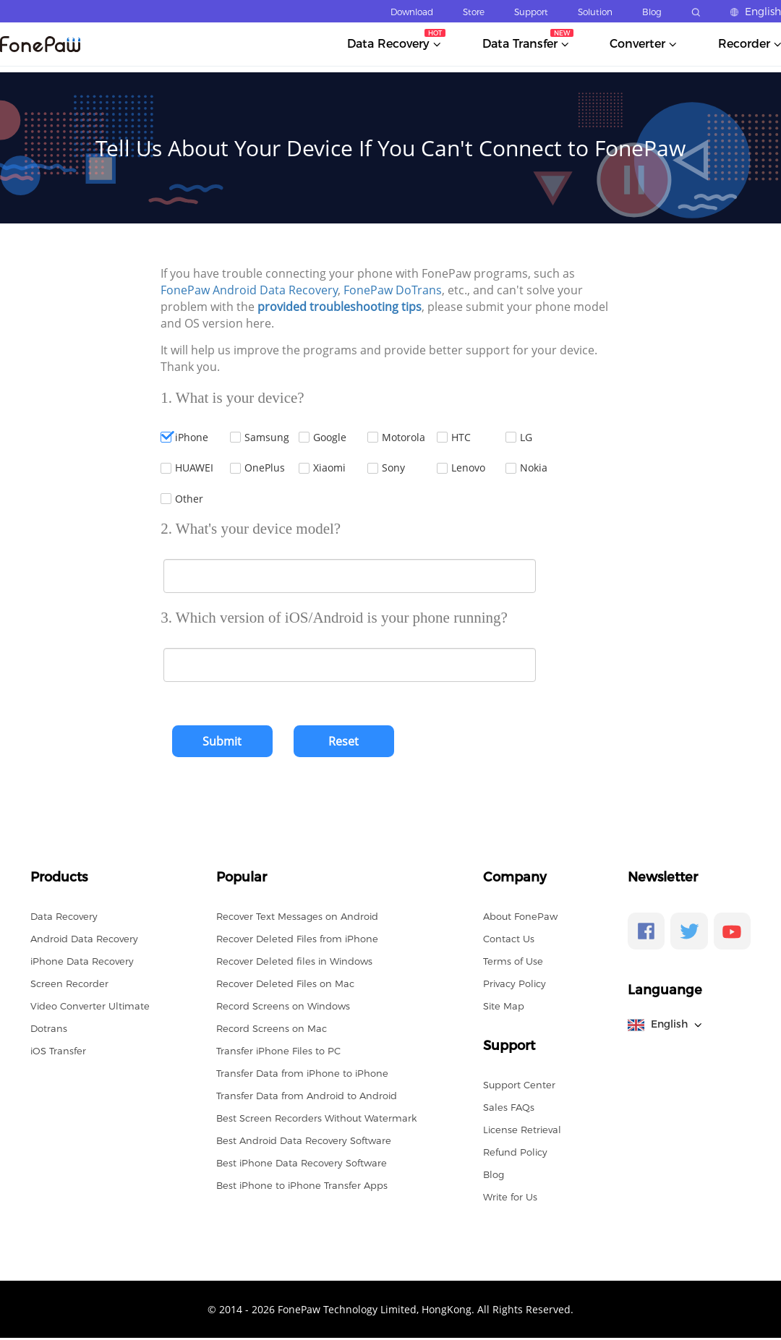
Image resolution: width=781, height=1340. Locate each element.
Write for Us (510, 1197)
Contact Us (508, 938)
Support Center (519, 1085)
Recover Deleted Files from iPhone (297, 938)
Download (411, 12)
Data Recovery (64, 916)
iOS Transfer (58, 1051)
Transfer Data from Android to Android (306, 1095)
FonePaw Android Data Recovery (249, 290)
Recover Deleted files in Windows (294, 961)
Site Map (503, 1006)
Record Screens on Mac (271, 1028)
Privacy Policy (514, 983)
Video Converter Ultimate (90, 1006)
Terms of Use (513, 961)
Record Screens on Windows (283, 1006)
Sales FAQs (508, 1107)
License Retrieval (522, 1129)
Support (531, 12)
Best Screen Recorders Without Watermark (316, 1118)
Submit (222, 741)
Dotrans (48, 1028)
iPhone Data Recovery (82, 961)
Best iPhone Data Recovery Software (301, 1163)
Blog (652, 12)
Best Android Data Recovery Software (303, 1140)
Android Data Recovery (84, 938)
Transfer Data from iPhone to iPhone (302, 1073)
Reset (343, 741)
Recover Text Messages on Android (297, 916)
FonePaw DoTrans (392, 290)
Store (474, 12)
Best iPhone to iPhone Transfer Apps (302, 1185)
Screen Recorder (69, 983)
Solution (595, 12)
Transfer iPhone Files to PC (278, 1051)
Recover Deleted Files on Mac (285, 983)
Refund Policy (515, 1152)
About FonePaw (520, 916)
